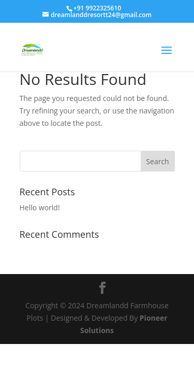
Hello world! (40, 207)
